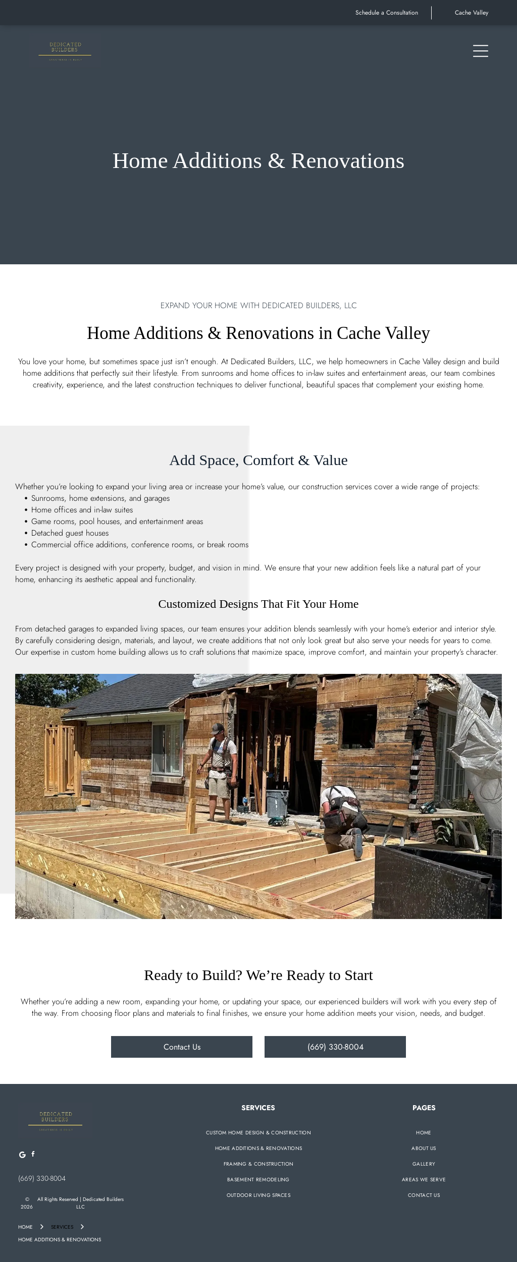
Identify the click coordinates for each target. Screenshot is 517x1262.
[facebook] (33, 1156)
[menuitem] (258, 1132)
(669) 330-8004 (42, 1178)
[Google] (22, 1156)
